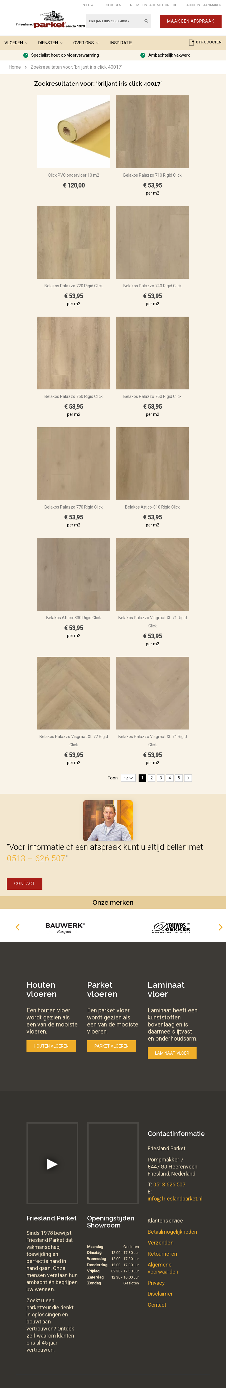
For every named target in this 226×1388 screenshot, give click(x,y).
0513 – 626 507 (36, 858)
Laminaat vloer (172, 1053)
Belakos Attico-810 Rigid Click (152, 507)
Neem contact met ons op (153, 5)
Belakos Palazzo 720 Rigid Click (73, 285)
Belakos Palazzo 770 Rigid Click (73, 507)
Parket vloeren (111, 1046)
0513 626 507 (169, 1184)
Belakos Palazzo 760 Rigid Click (152, 396)
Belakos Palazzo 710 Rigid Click (152, 175)
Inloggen (112, 5)
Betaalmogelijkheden (172, 1232)
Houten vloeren (51, 1046)
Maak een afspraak (190, 21)
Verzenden (161, 1243)
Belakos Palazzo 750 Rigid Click (73, 396)
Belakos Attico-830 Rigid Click (73, 617)
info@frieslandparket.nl (175, 1198)
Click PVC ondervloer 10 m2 (73, 175)
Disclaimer (160, 1294)
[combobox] (118, 21)
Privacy (156, 1283)
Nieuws (89, 5)
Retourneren (162, 1254)
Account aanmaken (204, 5)
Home (15, 67)
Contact (24, 883)
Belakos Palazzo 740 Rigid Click (152, 285)
